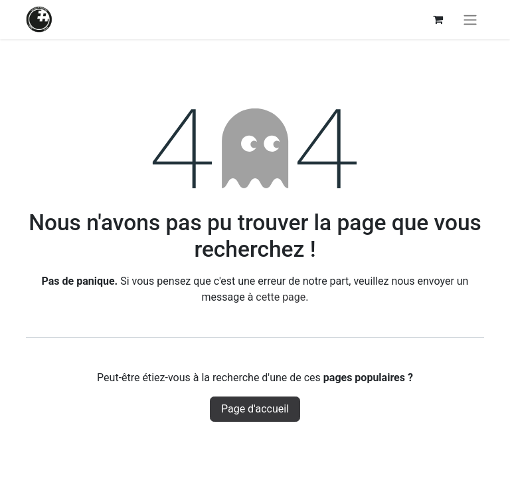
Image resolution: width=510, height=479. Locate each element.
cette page (280, 297)
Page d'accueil (255, 408)
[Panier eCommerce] (437, 19)
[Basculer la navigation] (470, 19)
